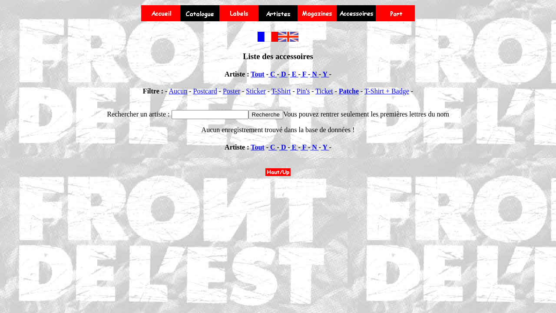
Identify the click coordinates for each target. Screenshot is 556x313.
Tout (257, 74)
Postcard (205, 91)
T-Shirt (281, 91)
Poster (231, 91)
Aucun (178, 91)
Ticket (324, 91)
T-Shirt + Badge (386, 91)
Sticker (255, 91)
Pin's (303, 91)
